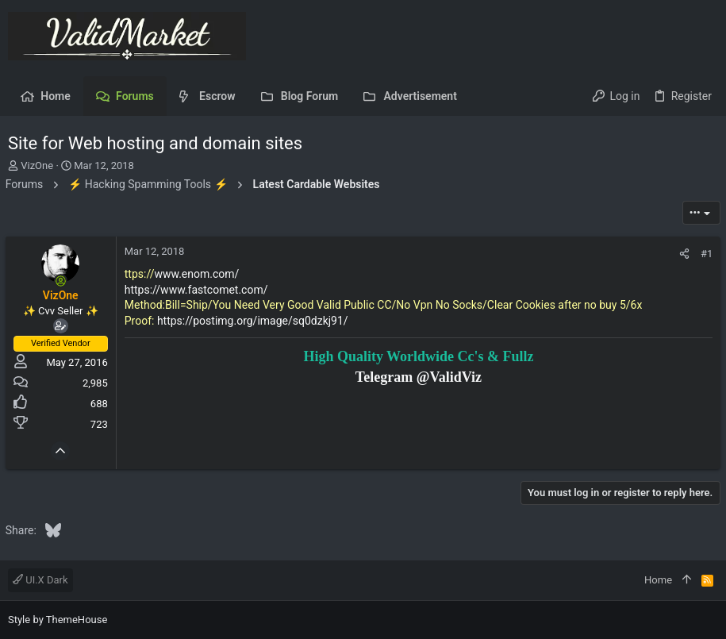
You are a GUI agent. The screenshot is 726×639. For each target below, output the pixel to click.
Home (658, 580)
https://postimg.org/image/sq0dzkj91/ (255, 320)
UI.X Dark (40, 580)
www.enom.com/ (199, 274)
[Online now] (63, 281)
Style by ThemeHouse (57, 620)
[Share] (682, 253)
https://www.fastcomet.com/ (199, 289)
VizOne (37, 165)
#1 (704, 254)
